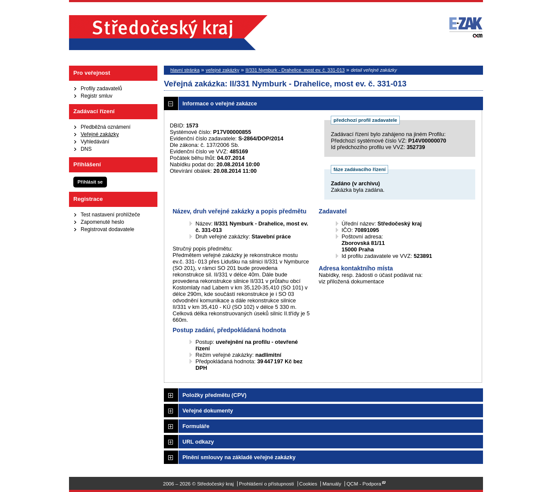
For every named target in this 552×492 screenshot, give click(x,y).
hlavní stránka (185, 70)
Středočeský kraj (168, 32)
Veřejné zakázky (100, 134)
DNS (86, 149)
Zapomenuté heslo (102, 222)
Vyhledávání (95, 142)
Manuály (332, 483)
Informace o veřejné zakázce (219, 103)
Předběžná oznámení (106, 127)
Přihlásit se (90, 181)
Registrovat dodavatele (107, 229)
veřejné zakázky (222, 70)
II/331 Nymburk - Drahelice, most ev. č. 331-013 (295, 70)
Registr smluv (97, 96)
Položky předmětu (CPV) (214, 395)
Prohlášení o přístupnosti (266, 483)
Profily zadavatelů (101, 89)
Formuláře (196, 426)
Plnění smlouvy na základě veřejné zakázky (238, 457)
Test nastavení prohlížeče (110, 215)
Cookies (308, 483)
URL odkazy (198, 441)
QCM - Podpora (363, 483)
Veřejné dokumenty (207, 410)
